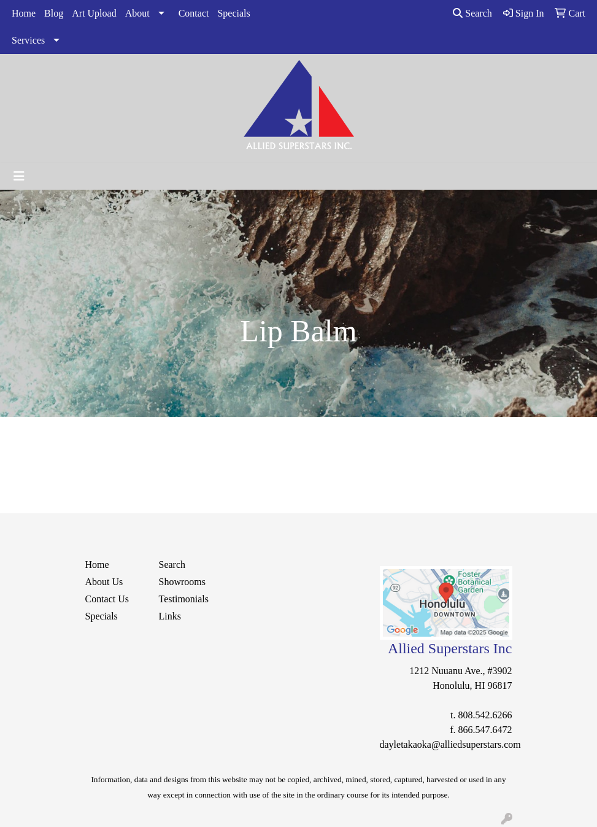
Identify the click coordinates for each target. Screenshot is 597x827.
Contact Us (107, 599)
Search (472, 13)
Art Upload (94, 13)
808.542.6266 (485, 715)
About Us (104, 582)
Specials (233, 13)
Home (24, 13)
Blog (53, 13)
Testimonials (184, 599)
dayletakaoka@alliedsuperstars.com (450, 744)
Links (170, 616)
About (137, 13)
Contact (194, 13)
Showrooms (182, 582)
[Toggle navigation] (19, 176)
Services (28, 40)
